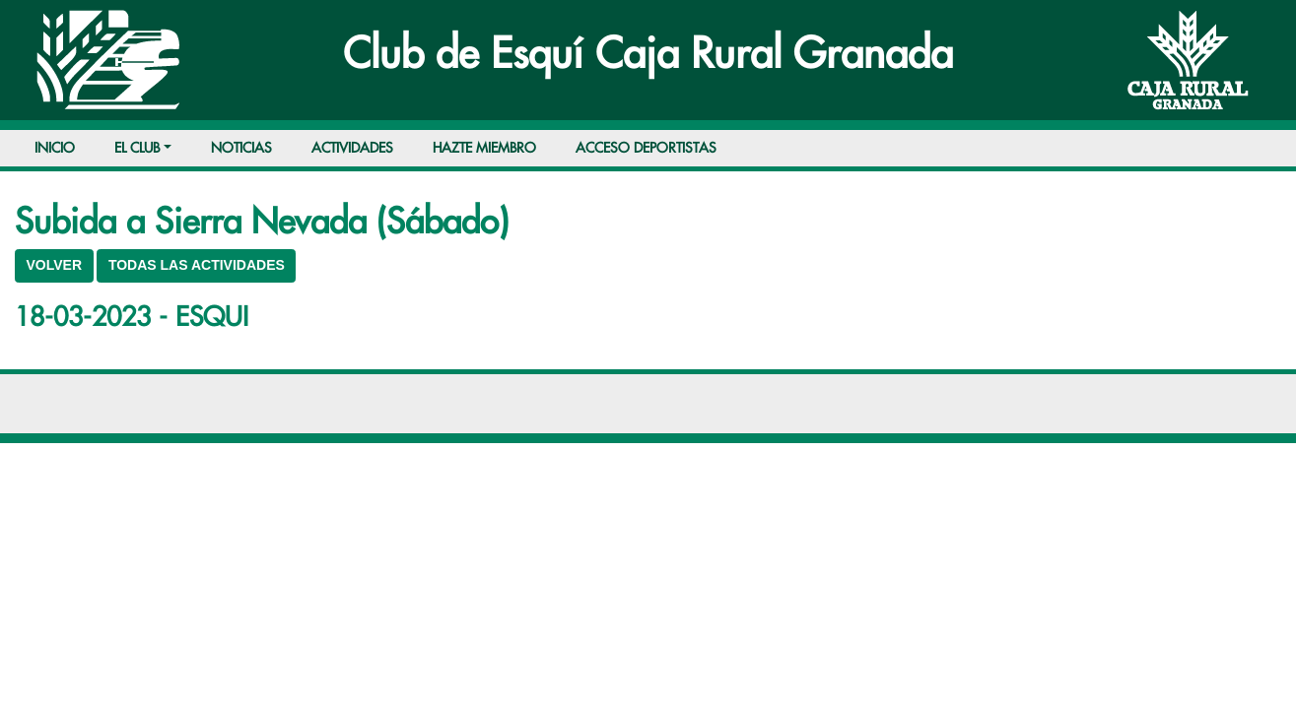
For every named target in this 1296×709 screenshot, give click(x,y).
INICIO (54, 148)
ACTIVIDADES (352, 148)
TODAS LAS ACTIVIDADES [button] (196, 265)
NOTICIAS (241, 148)
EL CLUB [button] (137, 148)
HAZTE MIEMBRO (484, 148)
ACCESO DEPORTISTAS (646, 148)
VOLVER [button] (55, 265)
